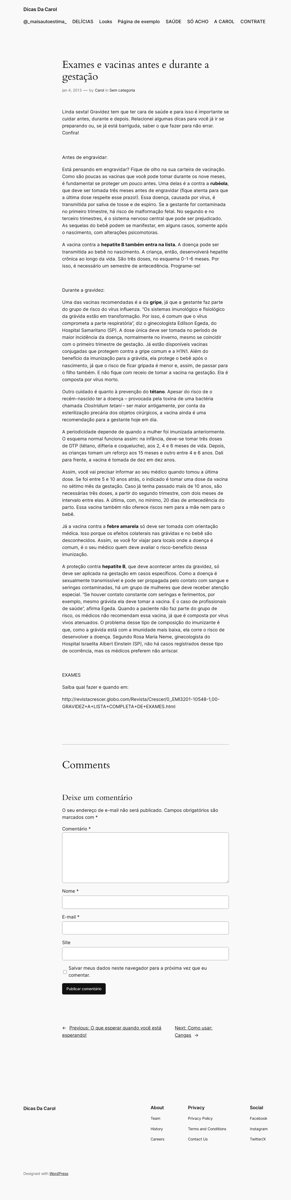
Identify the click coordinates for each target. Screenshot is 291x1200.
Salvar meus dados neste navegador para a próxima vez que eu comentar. (138, 971)
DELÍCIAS (82, 21)
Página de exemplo (139, 21)
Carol (99, 90)
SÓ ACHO (197, 21)
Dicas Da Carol (40, 9)
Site (66, 942)
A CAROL (224, 21)
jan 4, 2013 (72, 90)
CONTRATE (252, 21)
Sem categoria (122, 90)
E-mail (71, 917)
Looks (105, 21)
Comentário (76, 829)
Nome (70, 891)
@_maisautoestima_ (45, 21)
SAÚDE (173, 21)
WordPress (58, 1173)
